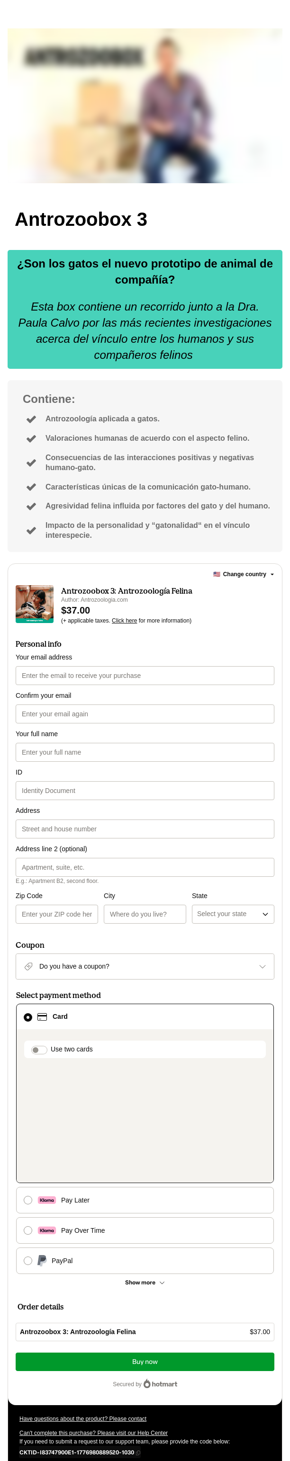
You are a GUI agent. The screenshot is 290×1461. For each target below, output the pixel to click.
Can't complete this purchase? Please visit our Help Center (93, 1321)
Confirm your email (43, 695)
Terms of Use (61, 1382)
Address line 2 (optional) (51, 849)
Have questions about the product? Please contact (82, 1307)
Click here (124, 620)
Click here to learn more (132, 1357)
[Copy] (77, 1341)
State (155, 896)
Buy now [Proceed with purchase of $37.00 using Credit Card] (145, 1251)
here (109, 1399)
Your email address (44, 657)
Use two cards (72, 1049)
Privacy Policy (100, 1382)
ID (19, 772)
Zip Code (29, 896)
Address (28, 810)
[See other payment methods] (145, 1171)
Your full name (37, 734)
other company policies (159, 1382)
